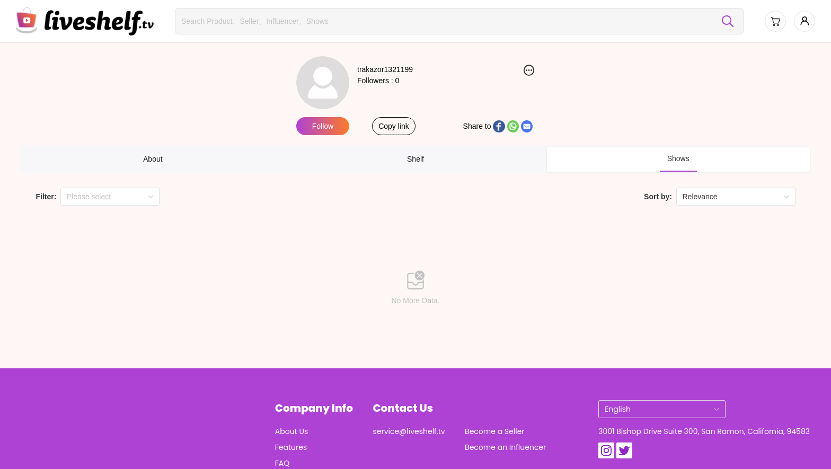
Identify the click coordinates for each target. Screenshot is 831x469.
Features (291, 447)
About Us (291, 431)
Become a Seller (494, 431)
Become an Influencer (505, 447)
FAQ (282, 463)
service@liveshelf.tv (409, 431)
